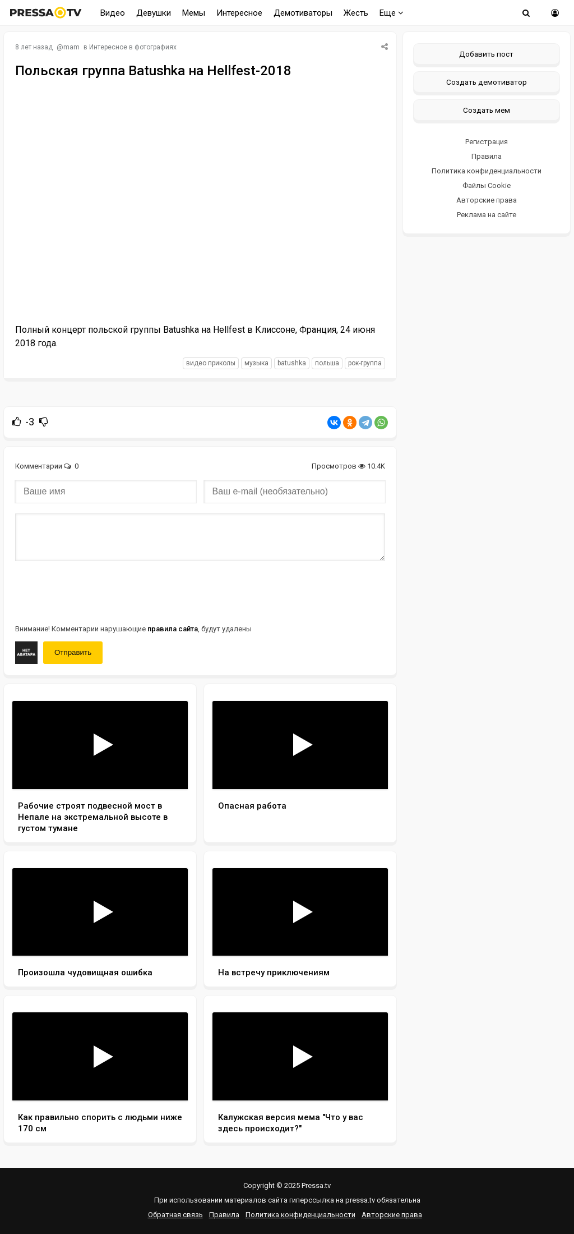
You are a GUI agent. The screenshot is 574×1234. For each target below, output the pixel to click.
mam (71, 47)
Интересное (239, 13)
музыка (256, 363)
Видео (112, 13)
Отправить (72, 652)
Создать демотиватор (486, 81)
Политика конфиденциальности (486, 171)
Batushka (291, 363)
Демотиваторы (303, 13)
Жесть (356, 13)
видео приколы (210, 363)
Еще (391, 13)
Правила (486, 156)
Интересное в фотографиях (133, 47)
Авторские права (486, 200)
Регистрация (486, 141)
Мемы (193, 13)
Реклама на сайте (486, 214)
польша (327, 363)
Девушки (153, 13)
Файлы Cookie (486, 185)
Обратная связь (175, 1214)
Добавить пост (486, 53)
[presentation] (100, 591)
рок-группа (365, 363)
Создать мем (486, 109)
